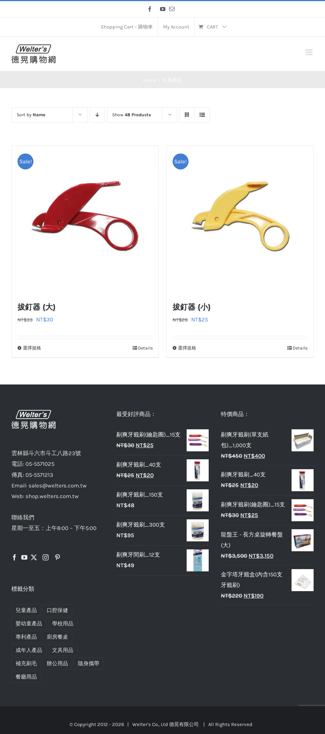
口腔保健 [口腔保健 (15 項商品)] (57, 610)
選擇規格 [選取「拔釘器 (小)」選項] (187, 348)
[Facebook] (14, 557)
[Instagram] (46, 557)
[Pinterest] (57, 557)
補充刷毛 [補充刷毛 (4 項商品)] (26, 663)
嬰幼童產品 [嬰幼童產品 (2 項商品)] (29, 623)
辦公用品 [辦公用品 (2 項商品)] (57, 663)
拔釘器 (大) (36, 307)
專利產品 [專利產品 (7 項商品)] (26, 637)
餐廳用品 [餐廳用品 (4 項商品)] (26, 677)
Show (131, 114)
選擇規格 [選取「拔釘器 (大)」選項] (32, 348)
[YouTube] (24, 557)
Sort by (31, 114)
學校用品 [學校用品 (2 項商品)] (62, 623)
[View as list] (202, 115)
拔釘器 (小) (192, 307)
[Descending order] (97, 115)
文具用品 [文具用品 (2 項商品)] (62, 650)
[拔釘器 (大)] (85, 219)
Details (145, 348)
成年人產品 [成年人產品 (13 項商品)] (29, 650)
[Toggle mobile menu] (310, 52)
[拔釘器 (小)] (240, 219)
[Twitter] (34, 557)
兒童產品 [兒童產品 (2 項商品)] (26, 610)
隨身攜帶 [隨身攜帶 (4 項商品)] (88, 663)
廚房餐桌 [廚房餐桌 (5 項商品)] (57, 637)
